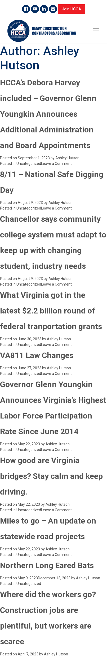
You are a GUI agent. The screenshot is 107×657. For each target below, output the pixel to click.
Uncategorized (28, 163)
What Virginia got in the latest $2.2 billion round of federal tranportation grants (51, 310)
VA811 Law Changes (36, 355)
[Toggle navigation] (96, 31)
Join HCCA (71, 9)
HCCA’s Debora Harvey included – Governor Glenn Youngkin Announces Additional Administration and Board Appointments (48, 114)
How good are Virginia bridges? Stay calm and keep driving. (51, 476)
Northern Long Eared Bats (47, 565)
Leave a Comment (56, 163)
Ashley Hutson (67, 158)
